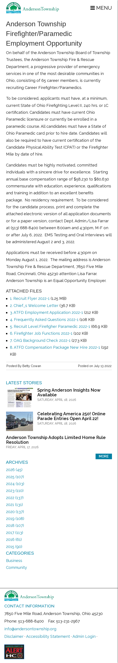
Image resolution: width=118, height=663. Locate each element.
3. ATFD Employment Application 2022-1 (46, 312)
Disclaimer (14, 636)
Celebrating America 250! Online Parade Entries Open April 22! (71, 416)
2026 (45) (14, 469)
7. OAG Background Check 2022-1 (40, 340)
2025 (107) (15, 477)
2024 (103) (15, 483)
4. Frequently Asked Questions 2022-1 (44, 319)
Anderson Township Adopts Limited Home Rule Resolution (56, 440)
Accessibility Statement (48, 636)
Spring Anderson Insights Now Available (68, 392)
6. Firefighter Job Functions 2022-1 (41, 333)
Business (14, 560)
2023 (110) (15, 490)
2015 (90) (14, 546)
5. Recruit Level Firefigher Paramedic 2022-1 (50, 326)
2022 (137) (15, 497)
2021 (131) (14, 504)
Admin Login (84, 636)
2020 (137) (15, 511)
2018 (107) (15, 525)
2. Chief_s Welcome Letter (34, 305)
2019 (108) (15, 518)
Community (16, 567)
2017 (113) (14, 532)
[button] (101, 7)
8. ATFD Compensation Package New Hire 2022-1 (55, 347)
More (104, 456)
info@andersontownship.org (30, 629)
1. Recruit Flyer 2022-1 (30, 298)
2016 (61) (14, 539)
